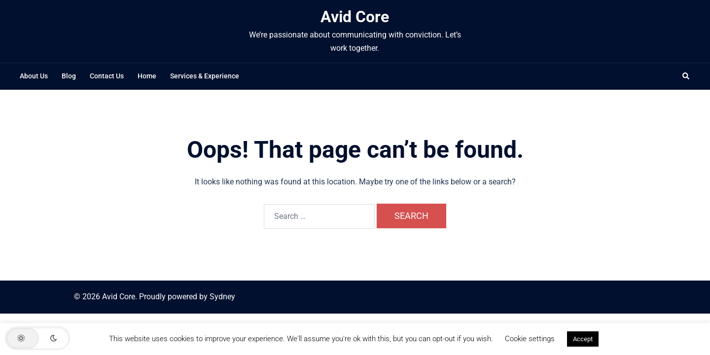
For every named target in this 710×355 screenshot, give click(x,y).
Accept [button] (583, 339)
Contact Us (107, 76)
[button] (686, 76)
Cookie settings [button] (530, 338)
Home (147, 76)
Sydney (222, 296)
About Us (34, 76)
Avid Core (354, 16)
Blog (69, 76)
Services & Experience (204, 76)
